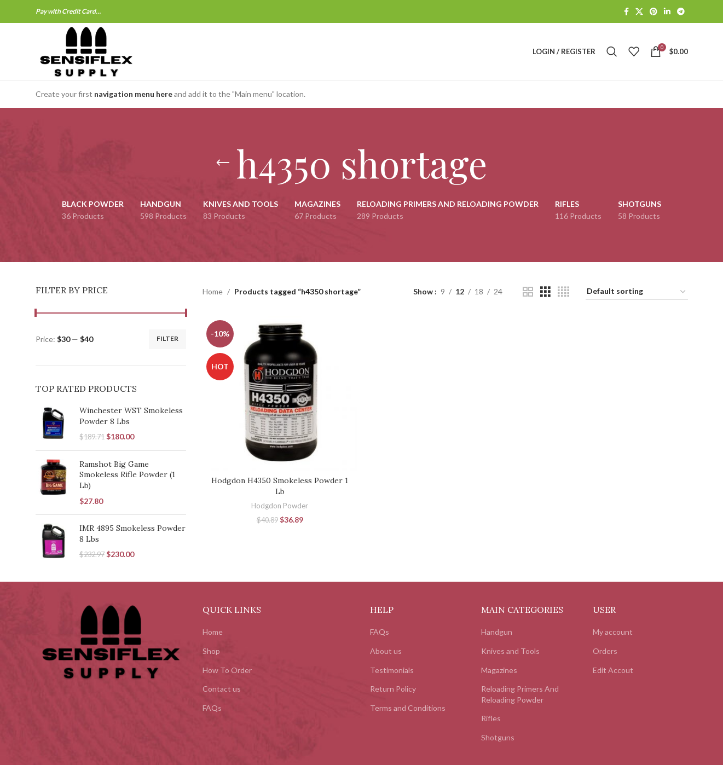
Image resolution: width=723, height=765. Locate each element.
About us (386, 651)
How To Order (227, 670)
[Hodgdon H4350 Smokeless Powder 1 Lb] (280, 393)
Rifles (491, 718)
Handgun (496, 631)
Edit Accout (613, 670)
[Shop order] (637, 292)
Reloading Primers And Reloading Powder (520, 694)
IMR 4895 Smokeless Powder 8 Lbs (132, 533)
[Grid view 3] (545, 292)
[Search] (612, 51)
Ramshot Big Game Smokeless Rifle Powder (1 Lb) (127, 474)
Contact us (222, 688)
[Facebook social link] (626, 11)
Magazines (499, 670)
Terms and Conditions (408, 707)
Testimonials (392, 670)
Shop (211, 651)
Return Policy (393, 688)
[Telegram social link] (681, 11)
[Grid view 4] (563, 292)
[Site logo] (86, 50)
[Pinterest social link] (653, 11)
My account (613, 631)
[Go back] (222, 163)
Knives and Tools (510, 651)
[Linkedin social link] (667, 11)
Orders (605, 651)
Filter (167, 338)
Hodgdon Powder (279, 505)
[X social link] (639, 11)
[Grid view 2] (528, 292)
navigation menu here (133, 93)
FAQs (212, 707)
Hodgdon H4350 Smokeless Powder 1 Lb (279, 486)
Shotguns (497, 737)
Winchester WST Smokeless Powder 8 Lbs (131, 415)
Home (213, 291)
